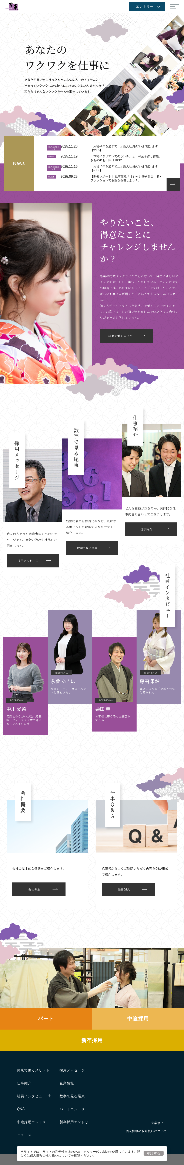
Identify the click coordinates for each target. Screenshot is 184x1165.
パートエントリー (74, 1109)
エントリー (148, 6)
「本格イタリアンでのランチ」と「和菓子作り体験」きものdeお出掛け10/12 (126, 158)
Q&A (21, 1109)
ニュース (24, 1135)
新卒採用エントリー (76, 1122)
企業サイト (159, 1123)
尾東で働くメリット (33, 1070)
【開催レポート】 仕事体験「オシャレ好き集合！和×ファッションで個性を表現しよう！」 (125, 178)
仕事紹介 (24, 1083)
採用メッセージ (72, 1070)
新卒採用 (92, 1040)
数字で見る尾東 (72, 1096)
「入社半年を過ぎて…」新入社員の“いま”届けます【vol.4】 (124, 168)
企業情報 (67, 1083)
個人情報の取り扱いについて (50, 1155)
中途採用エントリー (33, 1122)
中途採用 (138, 1018)
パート (46, 1018)
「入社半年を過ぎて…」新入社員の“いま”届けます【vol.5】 (124, 148)
